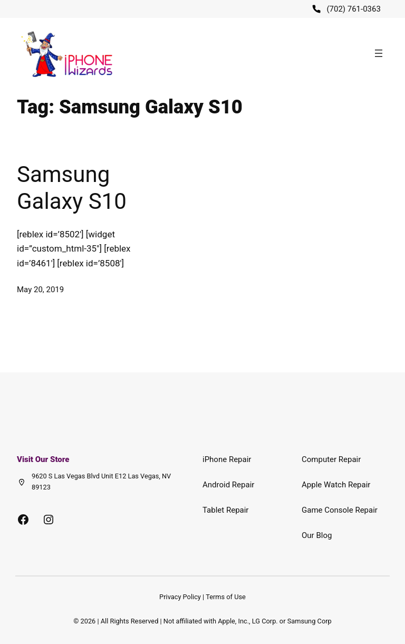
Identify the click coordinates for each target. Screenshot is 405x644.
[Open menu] (378, 53)
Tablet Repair (225, 510)
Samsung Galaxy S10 (72, 187)
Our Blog (317, 535)
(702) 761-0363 (353, 9)
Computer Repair (331, 459)
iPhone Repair (226, 459)
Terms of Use (226, 597)
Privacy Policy (180, 597)
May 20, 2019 (40, 289)
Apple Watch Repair (336, 484)
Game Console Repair (340, 510)
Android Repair (228, 484)
